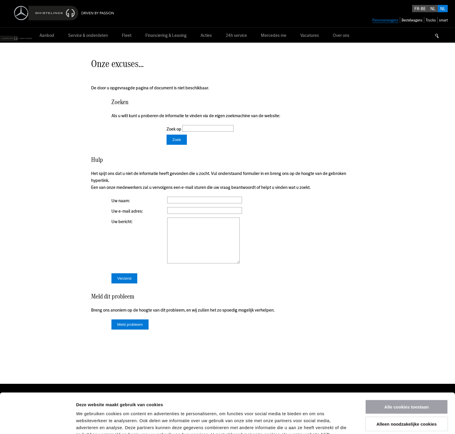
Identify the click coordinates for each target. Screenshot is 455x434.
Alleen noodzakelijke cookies (406, 386)
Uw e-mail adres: (127, 211)
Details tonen (313, 422)
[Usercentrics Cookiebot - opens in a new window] (37, 422)
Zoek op (174, 129)
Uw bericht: (122, 221)
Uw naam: (120, 201)
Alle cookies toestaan (406, 369)
